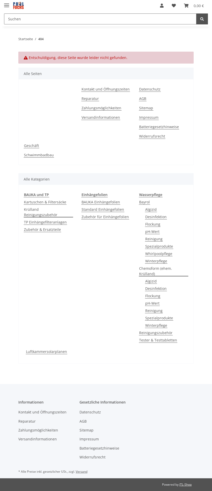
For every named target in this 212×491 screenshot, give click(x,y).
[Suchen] (100, 18)
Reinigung (154, 238)
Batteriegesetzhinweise (159, 126)
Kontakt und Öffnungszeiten (106, 89)
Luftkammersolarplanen (46, 351)
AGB (142, 98)
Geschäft (31, 145)
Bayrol (144, 202)
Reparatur (90, 98)
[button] (162, 6)
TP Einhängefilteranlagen (45, 222)
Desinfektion (156, 216)
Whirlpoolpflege (158, 253)
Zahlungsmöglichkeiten (101, 108)
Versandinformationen (101, 117)
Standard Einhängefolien (103, 209)
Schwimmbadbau (39, 155)
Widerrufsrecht (152, 136)
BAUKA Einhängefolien (101, 202)
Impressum (148, 117)
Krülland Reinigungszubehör (40, 212)
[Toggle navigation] (6, 3)
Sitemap (146, 108)
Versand (81, 471)
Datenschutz (150, 89)
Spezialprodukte (159, 246)
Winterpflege (156, 261)
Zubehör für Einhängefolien (105, 216)
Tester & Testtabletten (158, 340)
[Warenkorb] (194, 6)
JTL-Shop (185, 484)
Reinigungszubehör (156, 332)
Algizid (151, 209)
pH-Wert (152, 231)
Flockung (152, 224)
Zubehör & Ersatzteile (42, 229)
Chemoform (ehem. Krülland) (155, 271)
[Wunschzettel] (174, 6)
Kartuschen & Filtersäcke (45, 202)
